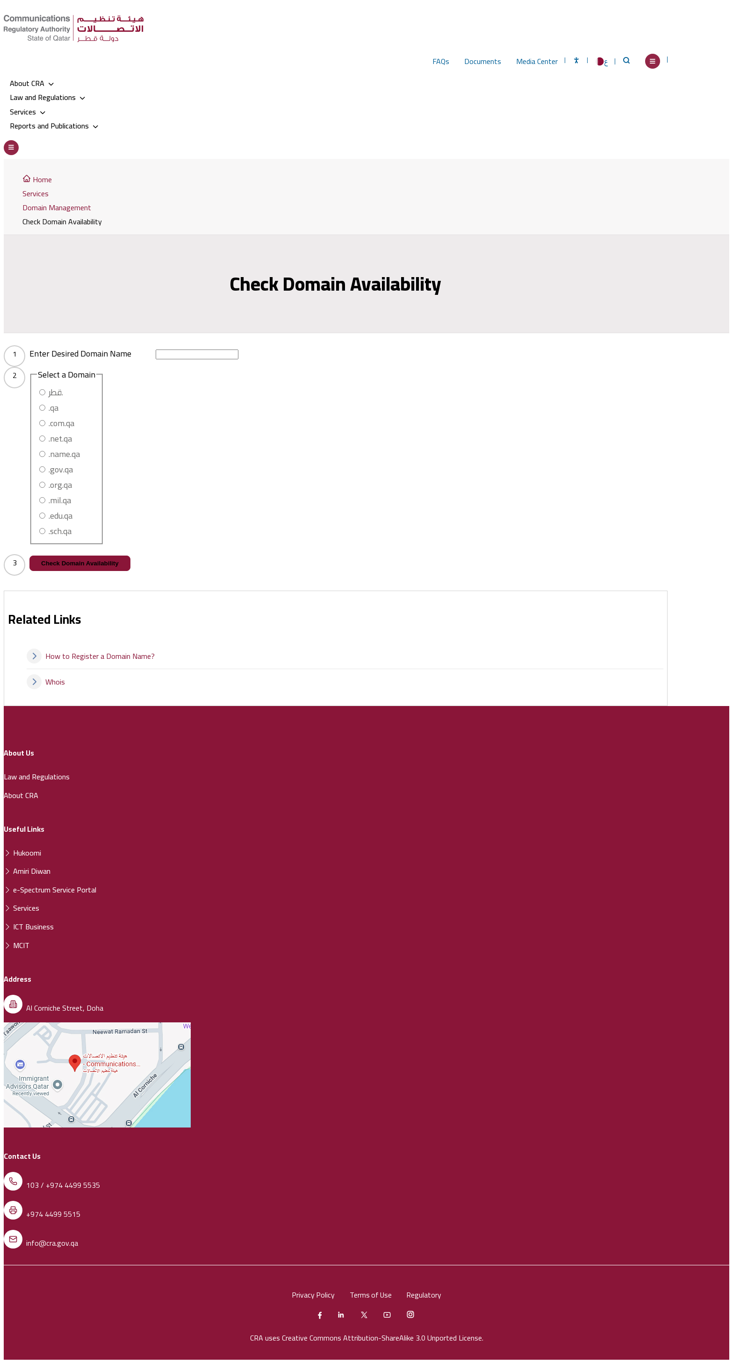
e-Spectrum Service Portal (50, 889)
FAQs (440, 61)
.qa (53, 407)
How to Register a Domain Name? (91, 655)
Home (37, 179)
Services (27, 111)
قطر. (56, 392)
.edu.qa (60, 515)
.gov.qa (61, 469)
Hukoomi (22, 852)
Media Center (537, 61)
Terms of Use (371, 1294)
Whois (46, 681)
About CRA (32, 83)
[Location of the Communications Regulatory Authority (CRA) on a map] (97, 1124)
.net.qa (60, 438)
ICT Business (29, 926)
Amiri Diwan (27, 870)
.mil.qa (60, 499)
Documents (482, 61)
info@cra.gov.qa (52, 1242)
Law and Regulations (47, 97)
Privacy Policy (312, 1294)
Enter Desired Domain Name (80, 353)
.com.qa (61, 422)
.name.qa (64, 453)
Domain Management (56, 207)
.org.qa (60, 484)
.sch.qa (60, 530)
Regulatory (425, 1294)
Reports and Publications (54, 125)
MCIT (16, 945)
